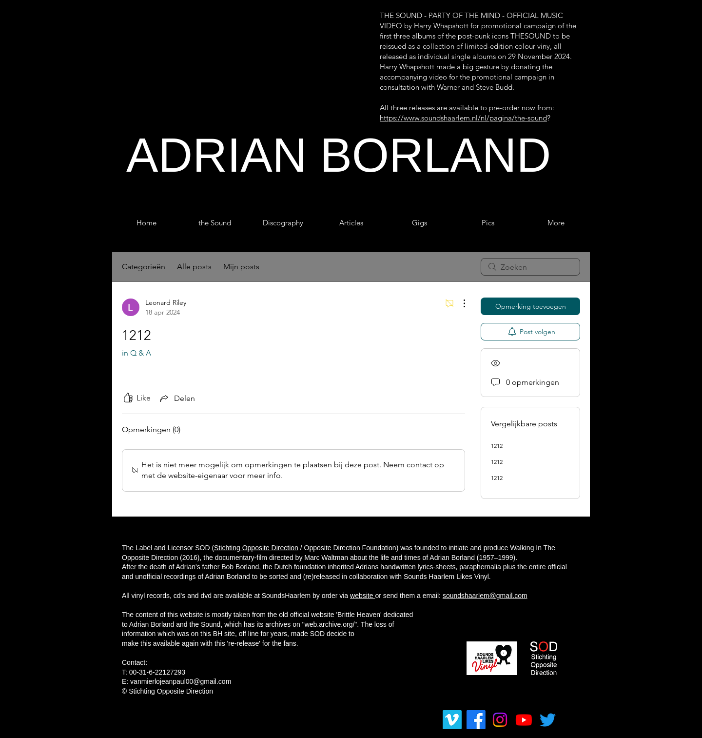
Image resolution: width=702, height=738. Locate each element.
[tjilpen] (547, 719)
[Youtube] (523, 719)
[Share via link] (176, 398)
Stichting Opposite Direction (256, 548)
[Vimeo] (452, 719)
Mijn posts (241, 266)
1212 (497, 445)
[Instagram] (499, 719)
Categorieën (143, 266)
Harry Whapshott (441, 25)
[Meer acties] (459, 303)
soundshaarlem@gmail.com (485, 595)
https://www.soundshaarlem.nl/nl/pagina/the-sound (463, 117)
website (362, 595)
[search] (530, 267)
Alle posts (194, 266)
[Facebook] (476, 719)
